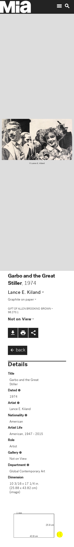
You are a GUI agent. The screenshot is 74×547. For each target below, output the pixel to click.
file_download (13, 333)
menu (59, 6)
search (67, 6)
